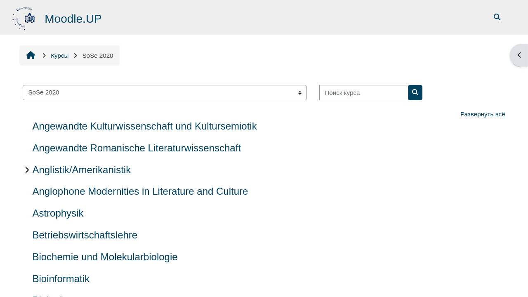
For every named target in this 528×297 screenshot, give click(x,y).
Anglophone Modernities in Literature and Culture (140, 191)
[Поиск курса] (363, 92)
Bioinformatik (61, 278)
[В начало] (24, 16)
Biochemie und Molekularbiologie (104, 256)
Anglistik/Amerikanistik (81, 169)
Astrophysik (57, 213)
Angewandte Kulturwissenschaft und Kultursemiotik (144, 126)
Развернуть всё (482, 114)
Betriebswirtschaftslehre (84, 234)
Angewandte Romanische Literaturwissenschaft (136, 147)
